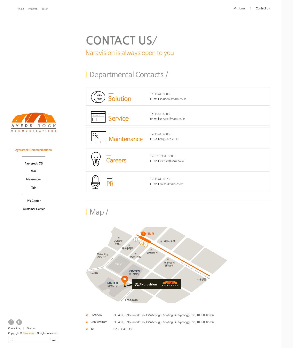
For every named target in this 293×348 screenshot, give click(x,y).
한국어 (21, 9)
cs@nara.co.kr (169, 139)
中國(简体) (33, 9)
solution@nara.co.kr (172, 99)
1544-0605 (162, 94)
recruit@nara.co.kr (171, 161)
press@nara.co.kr (171, 184)
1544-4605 (162, 114)
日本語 (45, 9)
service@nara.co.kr (172, 119)
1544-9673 (162, 179)
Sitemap (31, 328)
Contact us (14, 328)
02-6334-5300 (164, 156)
